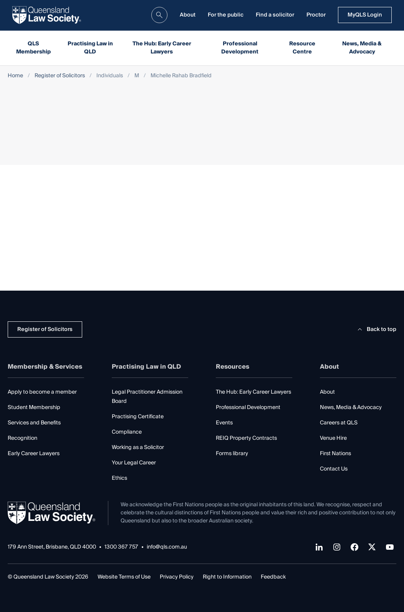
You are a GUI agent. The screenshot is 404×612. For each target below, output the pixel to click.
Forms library (232, 453)
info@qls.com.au (167, 547)
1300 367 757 (121, 547)
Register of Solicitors (60, 76)
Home (15, 76)
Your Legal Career (134, 462)
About (187, 15)
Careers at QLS (339, 422)
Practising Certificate (138, 416)
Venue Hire (333, 438)
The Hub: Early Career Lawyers (161, 48)
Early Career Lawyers (34, 453)
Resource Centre (302, 48)
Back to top (375, 329)
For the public (225, 15)
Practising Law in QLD (90, 48)
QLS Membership (33, 48)
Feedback (273, 577)
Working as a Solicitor (138, 447)
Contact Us (334, 469)
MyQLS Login (365, 15)
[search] (159, 15)
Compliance (127, 432)
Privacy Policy (177, 577)
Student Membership (34, 407)
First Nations (335, 453)
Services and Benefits (34, 422)
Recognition (22, 438)
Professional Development (239, 48)
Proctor (316, 15)
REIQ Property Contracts (246, 438)
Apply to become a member (42, 392)
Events (224, 422)
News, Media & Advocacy (362, 48)
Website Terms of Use (124, 577)
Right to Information (227, 577)
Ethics (119, 478)
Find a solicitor (275, 15)
